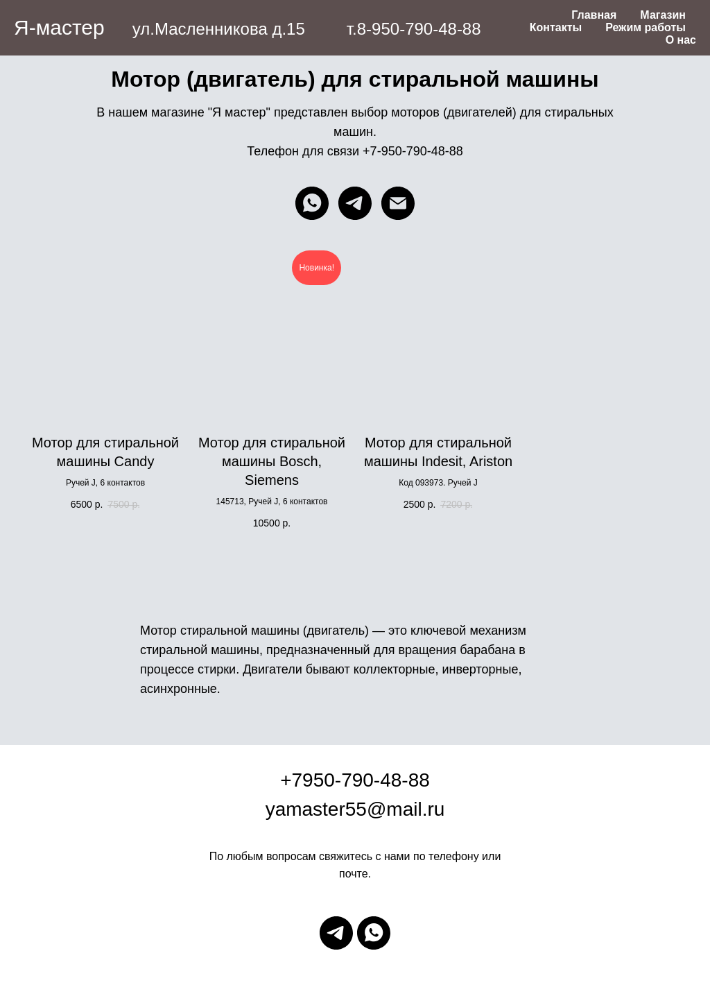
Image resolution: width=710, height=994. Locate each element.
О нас (681, 40)
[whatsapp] (312, 203)
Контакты (556, 27)
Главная (593, 15)
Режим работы (645, 27)
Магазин (663, 15)
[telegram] (355, 203)
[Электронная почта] (398, 203)
